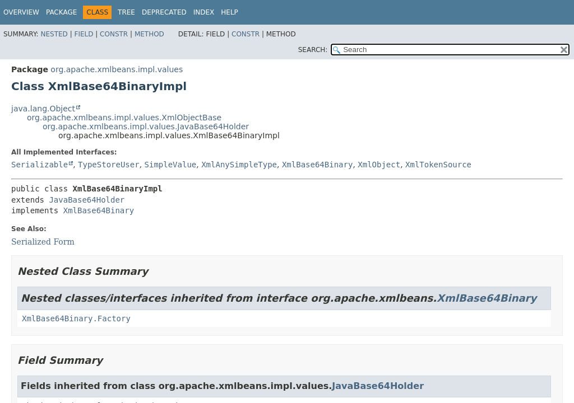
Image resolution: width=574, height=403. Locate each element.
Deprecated (164, 12)
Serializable (39, 164)
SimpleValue (171, 164)
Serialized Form (43, 241)
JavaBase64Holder (86, 199)
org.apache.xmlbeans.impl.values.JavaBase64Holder (146, 126)
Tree (126, 12)
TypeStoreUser (109, 164)
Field (83, 34)
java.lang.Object (43, 108)
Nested (53, 34)
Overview (21, 12)
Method (149, 34)
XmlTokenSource (438, 164)
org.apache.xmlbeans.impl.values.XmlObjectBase (124, 117)
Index (204, 12)
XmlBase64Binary (317, 164)
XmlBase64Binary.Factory (76, 318)
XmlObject (379, 164)
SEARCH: (313, 50)
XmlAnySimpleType (239, 164)
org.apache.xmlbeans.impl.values (116, 69)
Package (61, 12)
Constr (114, 34)
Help (229, 12)
